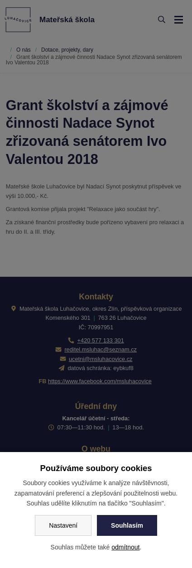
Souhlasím (127, 525)
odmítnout (125, 547)
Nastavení (63, 525)
